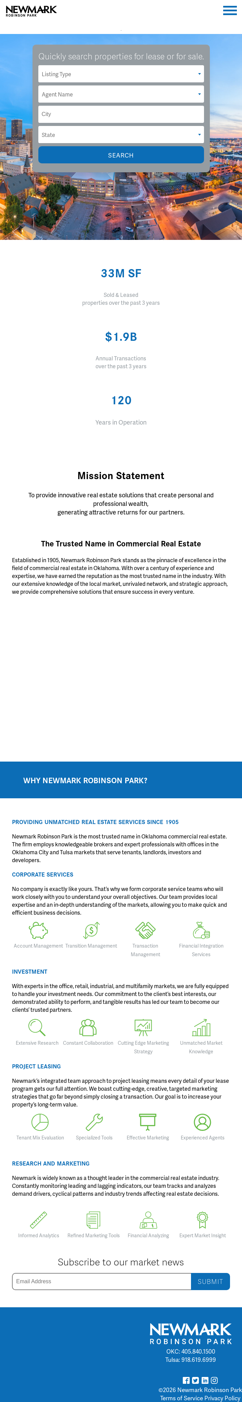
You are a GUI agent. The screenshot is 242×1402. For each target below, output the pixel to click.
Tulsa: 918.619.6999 (190, 1359)
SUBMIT (210, 1281)
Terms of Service (181, 1398)
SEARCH (121, 155)
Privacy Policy (222, 1398)
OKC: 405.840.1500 (190, 1351)
